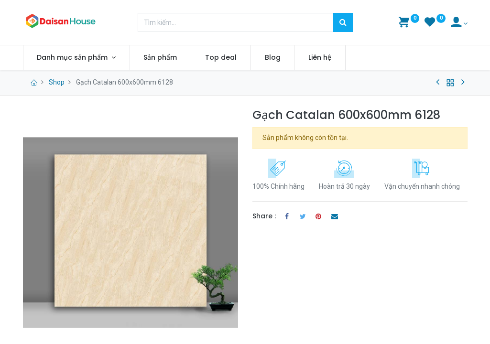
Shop (57, 82)
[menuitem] (160, 57)
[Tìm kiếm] (343, 22)
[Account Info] (459, 23)
